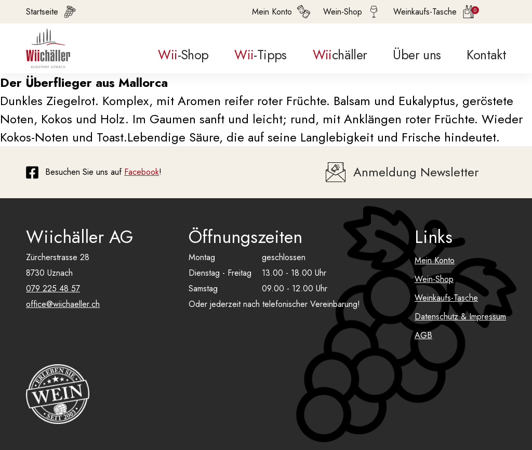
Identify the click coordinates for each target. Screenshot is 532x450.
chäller (340, 54)
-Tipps (260, 54)
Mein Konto (435, 260)
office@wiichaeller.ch (63, 304)
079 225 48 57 (53, 288)
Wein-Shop (434, 279)
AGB (423, 335)
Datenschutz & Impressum (460, 317)
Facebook (141, 172)
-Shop (183, 54)
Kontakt (486, 54)
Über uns (417, 54)
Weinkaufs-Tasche (446, 298)
